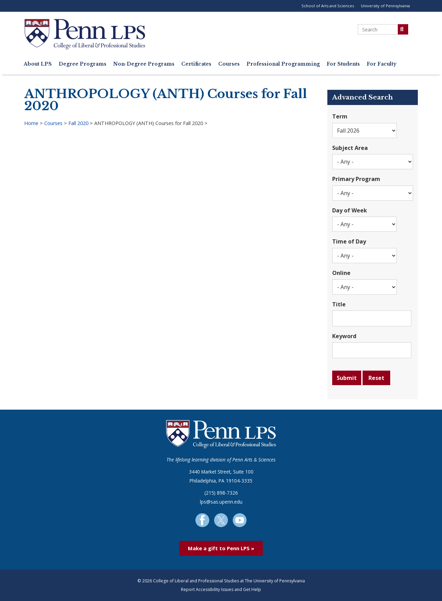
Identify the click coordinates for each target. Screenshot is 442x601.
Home (31, 123)
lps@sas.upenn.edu (221, 501)
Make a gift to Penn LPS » (221, 548)
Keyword (344, 336)
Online (341, 273)
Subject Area (350, 148)
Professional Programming (283, 64)
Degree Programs (82, 64)
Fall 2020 (78, 123)
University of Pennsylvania (385, 5)
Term (339, 116)
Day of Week (349, 210)
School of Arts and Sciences (327, 5)
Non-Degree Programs (143, 64)
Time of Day (349, 241)
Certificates (196, 64)
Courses (229, 64)
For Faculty (381, 64)
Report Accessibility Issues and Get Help (221, 589)
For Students (343, 64)
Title (339, 304)
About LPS (38, 64)
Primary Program (356, 179)
